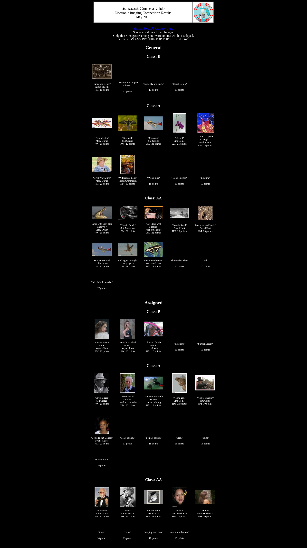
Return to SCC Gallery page (153, 28)
